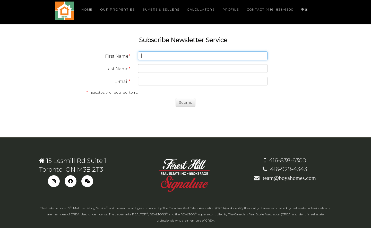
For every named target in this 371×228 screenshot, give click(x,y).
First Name (116, 56)
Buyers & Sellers (160, 9)
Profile (230, 9)
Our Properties (117, 9)
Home (87, 9)
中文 (304, 9)
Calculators (201, 9)
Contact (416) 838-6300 (270, 9)
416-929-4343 (285, 169)
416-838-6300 (285, 160)
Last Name (117, 68)
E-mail (121, 81)
